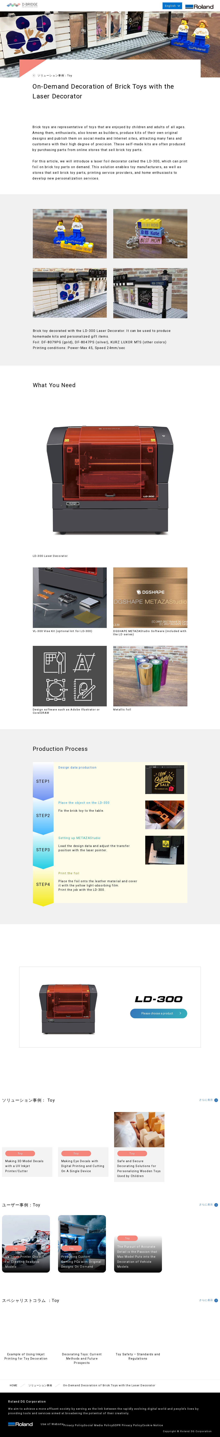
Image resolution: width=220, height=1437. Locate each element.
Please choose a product (157, 1018)
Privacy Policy (78, 1427)
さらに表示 (203, 1105)
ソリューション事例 (43, 1390)
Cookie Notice (172, 1427)
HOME (14, 1390)
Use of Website (52, 1427)
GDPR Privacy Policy (142, 1427)
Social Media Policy (108, 1427)
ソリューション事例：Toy (54, 80)
